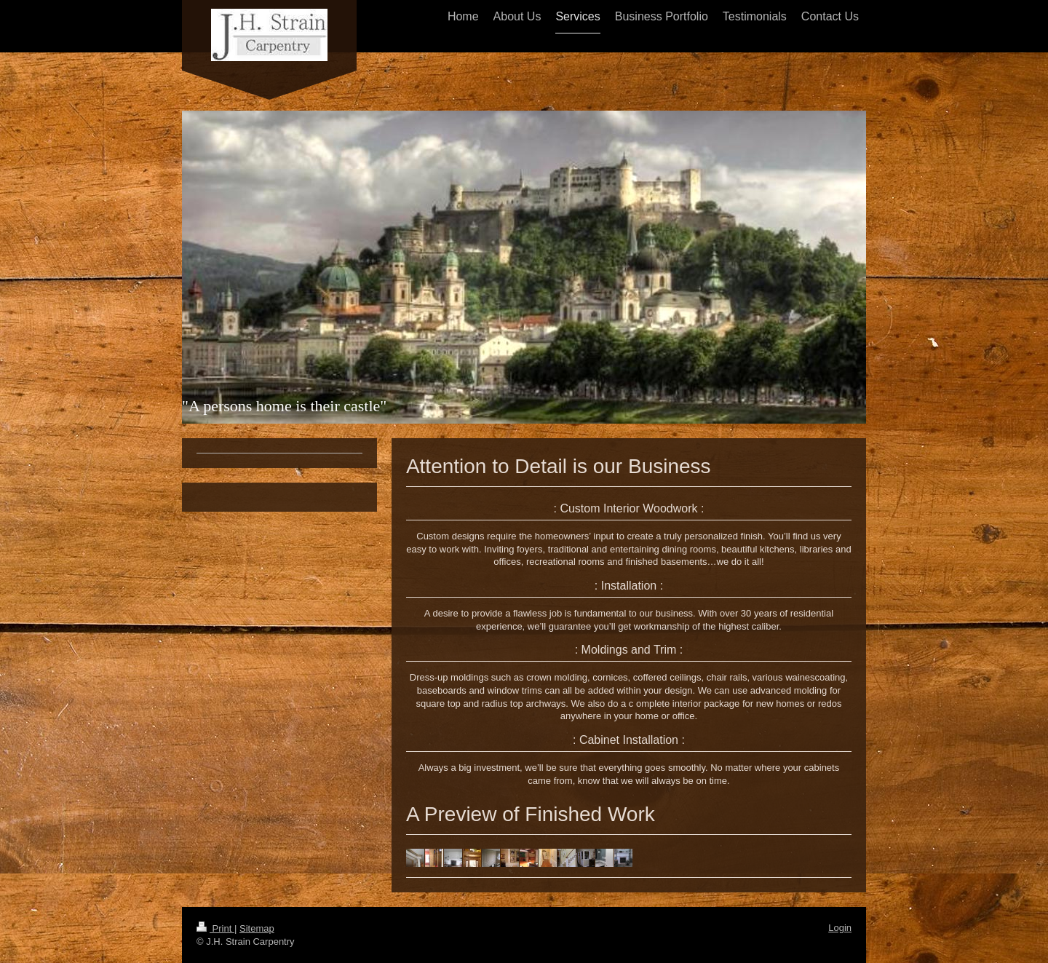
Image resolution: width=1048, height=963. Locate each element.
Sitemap (256, 928)
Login (840, 927)
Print (215, 928)
